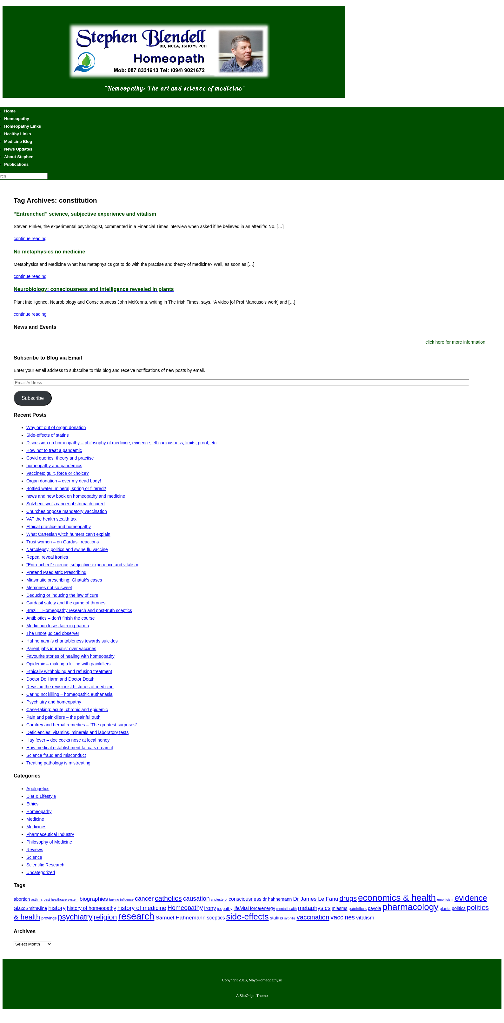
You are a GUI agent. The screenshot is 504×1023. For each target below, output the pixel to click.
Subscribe (33, 398)
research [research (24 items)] (136, 916)
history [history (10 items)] (56, 908)
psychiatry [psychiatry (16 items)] (75, 916)
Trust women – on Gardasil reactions (62, 541)
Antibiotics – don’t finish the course (60, 618)
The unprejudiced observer (52, 633)
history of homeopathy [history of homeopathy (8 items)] (91, 908)
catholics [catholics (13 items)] (168, 898)
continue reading (30, 238)
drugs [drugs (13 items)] (348, 898)
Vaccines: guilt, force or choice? (57, 473)
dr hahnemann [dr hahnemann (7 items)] (277, 899)
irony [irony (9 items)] (210, 908)
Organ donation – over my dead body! (63, 480)
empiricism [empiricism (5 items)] (445, 899)
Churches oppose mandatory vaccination (66, 511)
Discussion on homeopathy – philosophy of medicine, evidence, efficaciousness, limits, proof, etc (121, 442)
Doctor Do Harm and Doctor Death (60, 679)
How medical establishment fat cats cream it (69, 747)
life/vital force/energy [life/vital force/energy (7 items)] (254, 908)
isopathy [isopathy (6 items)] (225, 908)
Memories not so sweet (49, 587)
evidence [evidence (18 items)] (470, 897)
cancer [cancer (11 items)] (144, 898)
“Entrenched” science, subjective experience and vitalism (82, 564)
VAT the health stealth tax (51, 519)
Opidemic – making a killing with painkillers (68, 663)
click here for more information (455, 342)
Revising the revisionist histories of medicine (70, 686)
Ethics (32, 803)
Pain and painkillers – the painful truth (63, 717)
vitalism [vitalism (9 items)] (365, 917)
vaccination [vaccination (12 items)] (312, 917)
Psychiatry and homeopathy (53, 701)
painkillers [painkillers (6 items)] (357, 908)
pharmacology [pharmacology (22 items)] (410, 907)
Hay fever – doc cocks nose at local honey (67, 740)
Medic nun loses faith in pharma (57, 625)
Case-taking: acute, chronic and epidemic (67, 709)
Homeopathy (38, 811)
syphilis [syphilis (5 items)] (289, 918)
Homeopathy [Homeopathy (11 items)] (185, 907)
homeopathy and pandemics (54, 465)
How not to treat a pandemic (54, 450)
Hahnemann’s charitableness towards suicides (72, 640)
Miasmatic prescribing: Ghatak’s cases (64, 579)
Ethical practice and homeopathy (58, 526)
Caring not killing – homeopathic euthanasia (69, 694)
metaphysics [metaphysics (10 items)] (314, 908)
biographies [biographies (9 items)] (94, 899)
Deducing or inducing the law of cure (62, 595)
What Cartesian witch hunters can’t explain (68, 534)
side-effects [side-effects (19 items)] (247, 916)
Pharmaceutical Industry (50, 834)
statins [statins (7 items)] (276, 917)
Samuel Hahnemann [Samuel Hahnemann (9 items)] (181, 917)
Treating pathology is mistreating (58, 762)
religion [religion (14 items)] (105, 917)
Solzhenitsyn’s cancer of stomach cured (65, 503)
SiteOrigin (247, 996)
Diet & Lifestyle (41, 796)
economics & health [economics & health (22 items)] (397, 898)
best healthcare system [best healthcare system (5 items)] (60, 899)
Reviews (34, 849)
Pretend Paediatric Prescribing (56, 572)
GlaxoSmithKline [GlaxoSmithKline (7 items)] (30, 908)
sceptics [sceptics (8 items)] (216, 917)
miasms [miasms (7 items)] (339, 908)
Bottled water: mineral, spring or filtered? (66, 488)
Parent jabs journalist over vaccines (61, 648)
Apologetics (37, 788)
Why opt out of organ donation (56, 427)
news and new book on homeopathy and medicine (75, 496)
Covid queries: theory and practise (60, 458)
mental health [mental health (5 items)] (286, 909)
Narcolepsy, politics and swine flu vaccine (67, 549)
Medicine (35, 819)
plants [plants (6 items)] (445, 908)
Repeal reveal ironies (47, 557)
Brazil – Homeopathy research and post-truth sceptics (79, 610)
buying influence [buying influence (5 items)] (121, 899)
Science (34, 857)
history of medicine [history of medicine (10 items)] (141, 908)
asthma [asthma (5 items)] (36, 899)
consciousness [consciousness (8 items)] (245, 899)
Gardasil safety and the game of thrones (65, 602)
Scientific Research (45, 864)
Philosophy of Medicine (49, 842)
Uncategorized (40, 872)
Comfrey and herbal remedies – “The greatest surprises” (81, 724)
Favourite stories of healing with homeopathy (70, 656)
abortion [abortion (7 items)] (22, 899)
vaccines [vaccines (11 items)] (342, 917)
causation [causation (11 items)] (196, 898)
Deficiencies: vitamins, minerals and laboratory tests (77, 732)
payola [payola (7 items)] (374, 908)
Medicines (36, 826)
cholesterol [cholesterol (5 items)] (219, 899)
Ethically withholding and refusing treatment (69, 671)
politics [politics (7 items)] (459, 908)
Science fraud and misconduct (56, 755)
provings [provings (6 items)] (48, 918)
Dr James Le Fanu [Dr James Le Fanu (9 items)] (315, 899)
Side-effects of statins (47, 435)
